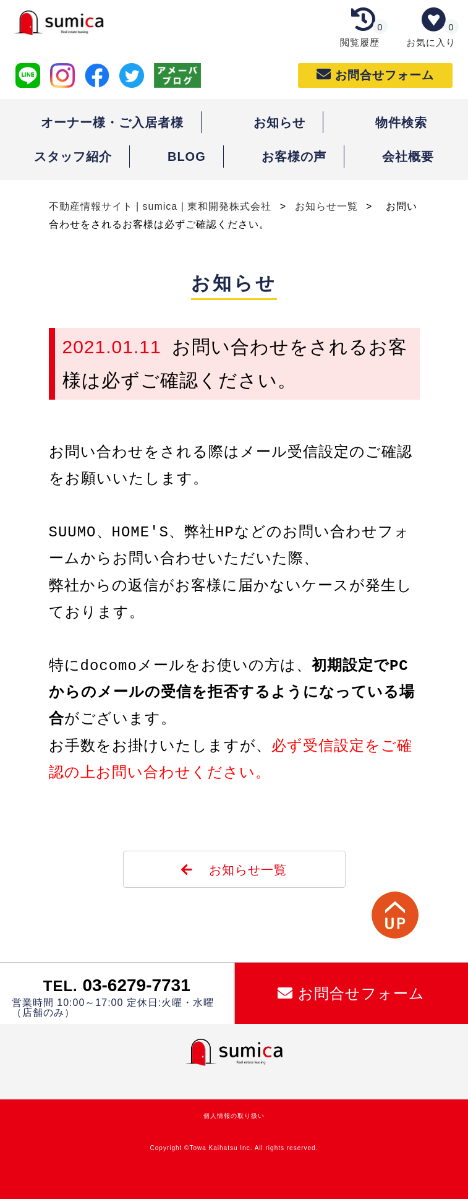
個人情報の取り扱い (234, 1115)
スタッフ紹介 (73, 156)
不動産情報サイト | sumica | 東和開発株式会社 (162, 206)
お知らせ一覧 (328, 206)
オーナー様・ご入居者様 (112, 122)
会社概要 (408, 156)
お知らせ (279, 122)
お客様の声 (294, 156)
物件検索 (401, 122)
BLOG (187, 156)
